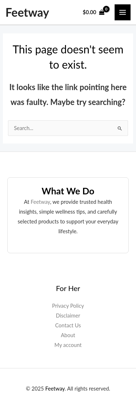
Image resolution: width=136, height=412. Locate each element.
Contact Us (68, 325)
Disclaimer (68, 315)
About (68, 335)
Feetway (27, 12)
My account (68, 345)
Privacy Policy (68, 306)
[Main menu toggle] (123, 12)
